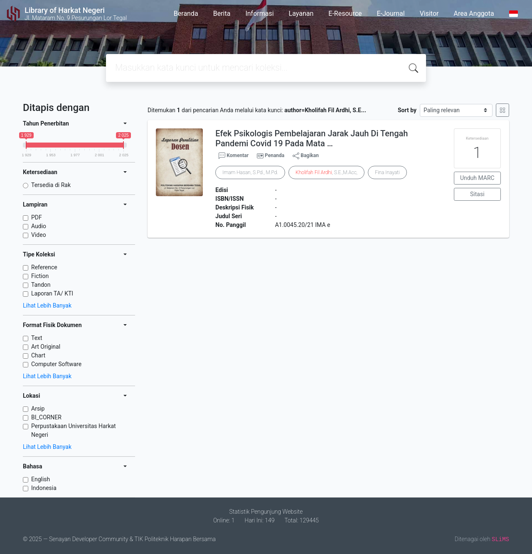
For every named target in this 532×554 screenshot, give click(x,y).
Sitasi (477, 194)
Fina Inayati (387, 172)
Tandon (41, 284)
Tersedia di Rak (51, 185)
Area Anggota (474, 13)
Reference (44, 267)
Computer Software (56, 364)
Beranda (186, 13)
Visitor (429, 13)
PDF (36, 217)
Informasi (259, 13)
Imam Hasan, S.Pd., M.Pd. (250, 172)
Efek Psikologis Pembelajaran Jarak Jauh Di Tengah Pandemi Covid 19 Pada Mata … (311, 138)
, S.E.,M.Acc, (326, 172)
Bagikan (306, 156)
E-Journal (391, 13)
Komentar (234, 156)
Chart (38, 355)
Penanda (274, 155)
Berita (222, 13)
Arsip (37, 408)
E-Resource (345, 13)
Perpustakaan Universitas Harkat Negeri (73, 430)
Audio (38, 226)
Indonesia (44, 488)
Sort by (407, 110)
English (40, 479)
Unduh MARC (477, 178)
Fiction (40, 276)
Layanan (301, 13)
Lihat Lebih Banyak (47, 305)
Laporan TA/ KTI (52, 293)
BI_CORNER (46, 417)
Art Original (45, 346)
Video (38, 234)
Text (36, 338)
